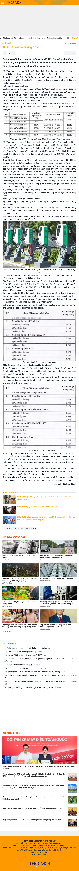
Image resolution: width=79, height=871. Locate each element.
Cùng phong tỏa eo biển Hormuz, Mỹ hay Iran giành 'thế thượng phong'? (36, 672)
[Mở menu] (3, 2)
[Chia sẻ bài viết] (70, 53)
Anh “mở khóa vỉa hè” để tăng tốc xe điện (49, 38)
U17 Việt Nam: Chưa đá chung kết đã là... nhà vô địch (28, 648)
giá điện (20, 528)
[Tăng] (13, 53)
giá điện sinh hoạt (30, 528)
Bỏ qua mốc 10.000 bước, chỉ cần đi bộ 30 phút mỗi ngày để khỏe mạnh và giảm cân (40, 660)
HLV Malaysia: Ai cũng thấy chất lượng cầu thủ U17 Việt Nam (32, 688)
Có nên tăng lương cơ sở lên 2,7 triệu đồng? (25, 668)
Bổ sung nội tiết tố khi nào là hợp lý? (22, 665)
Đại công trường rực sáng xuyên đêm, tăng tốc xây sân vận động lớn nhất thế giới (40, 682)
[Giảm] (5, 53)
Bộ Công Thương (11, 528)
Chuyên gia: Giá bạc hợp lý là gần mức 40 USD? (27, 655)
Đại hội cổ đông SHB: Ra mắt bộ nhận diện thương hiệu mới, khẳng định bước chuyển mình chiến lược (40, 676)
